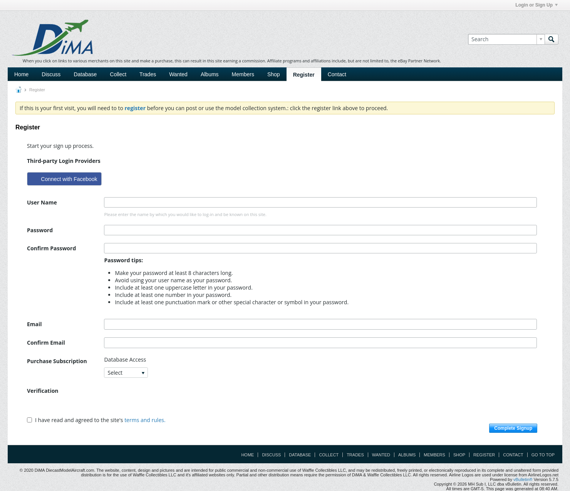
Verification (43, 390)
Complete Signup (513, 428)
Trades (147, 74)
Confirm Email (46, 342)
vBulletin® (523, 479)
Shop (273, 74)
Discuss (51, 74)
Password (40, 230)
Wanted (178, 74)
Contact (337, 74)
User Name (42, 202)
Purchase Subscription (57, 361)
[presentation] (162, 400)
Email (34, 324)
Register (304, 75)
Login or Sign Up (536, 5)
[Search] (506, 39)
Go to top (543, 454)
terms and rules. (144, 420)
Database (85, 74)
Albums (210, 74)
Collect (118, 74)
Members (243, 74)
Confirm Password (51, 248)
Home (21, 74)
